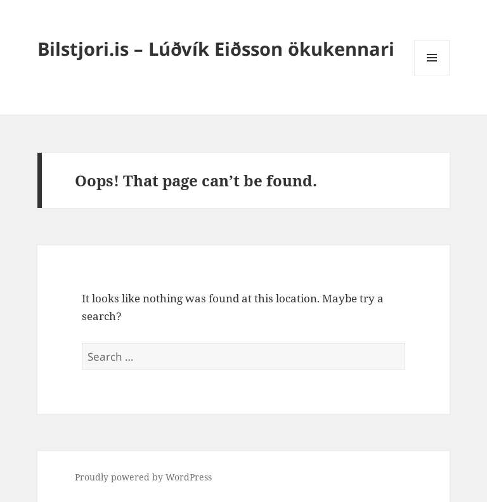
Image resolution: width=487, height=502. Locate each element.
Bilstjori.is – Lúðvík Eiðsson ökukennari (215, 48)
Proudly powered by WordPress (143, 477)
